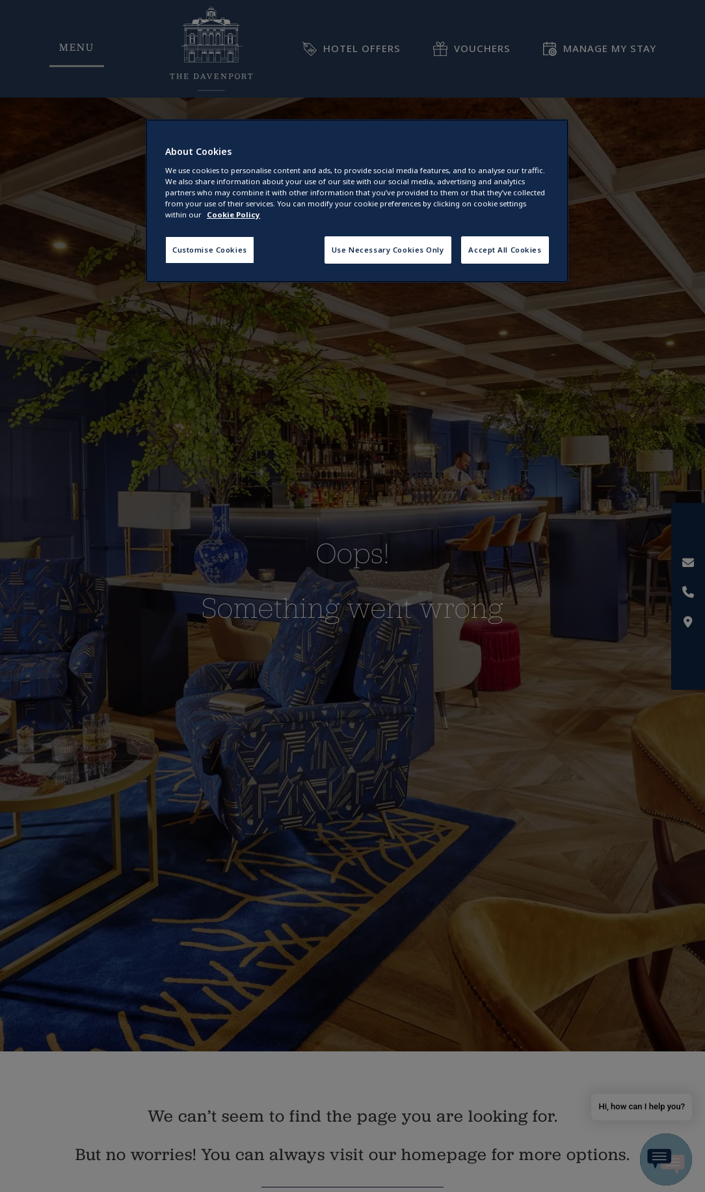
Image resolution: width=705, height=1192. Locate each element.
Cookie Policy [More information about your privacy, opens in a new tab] (233, 214)
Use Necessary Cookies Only (388, 250)
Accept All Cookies (504, 250)
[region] (357, 201)
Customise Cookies (209, 250)
